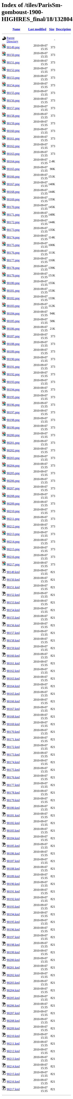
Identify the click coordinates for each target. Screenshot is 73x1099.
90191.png (13, 366)
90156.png (13, 100)
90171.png (13, 214)
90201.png (13, 442)
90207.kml (13, 1013)
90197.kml (13, 937)
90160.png (13, 131)
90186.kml (13, 853)
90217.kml (13, 1089)
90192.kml (13, 899)
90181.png (13, 290)
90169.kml (13, 724)
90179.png (13, 275)
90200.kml (13, 960)
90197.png (13, 412)
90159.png (13, 123)
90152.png (13, 70)
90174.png (13, 237)
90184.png (13, 313)
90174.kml (13, 762)
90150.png (13, 54)
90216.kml (13, 1081)
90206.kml (13, 1005)
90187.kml (13, 861)
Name (16, 29)
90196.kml (13, 929)
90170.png (13, 207)
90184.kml (13, 838)
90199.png (13, 427)
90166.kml (13, 701)
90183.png (13, 305)
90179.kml (13, 800)
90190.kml (13, 883)
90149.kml (13, 572)
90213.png (13, 534)
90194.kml (13, 914)
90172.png (13, 222)
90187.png (13, 336)
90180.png (13, 283)
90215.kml (13, 1074)
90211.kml (13, 1043)
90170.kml (13, 731)
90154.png (13, 85)
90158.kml (13, 640)
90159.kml (13, 648)
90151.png (13, 62)
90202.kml (13, 975)
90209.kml (13, 1028)
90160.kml (13, 655)
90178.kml (13, 792)
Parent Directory (12, 39)
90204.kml (13, 990)
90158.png (13, 115)
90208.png (13, 496)
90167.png (13, 184)
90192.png (13, 374)
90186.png (13, 328)
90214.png (13, 541)
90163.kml (13, 678)
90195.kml (13, 922)
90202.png (13, 450)
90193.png (13, 382)
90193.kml (13, 906)
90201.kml (13, 967)
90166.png (13, 176)
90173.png (13, 229)
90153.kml (13, 602)
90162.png (13, 146)
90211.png (13, 518)
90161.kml (13, 663)
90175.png (13, 245)
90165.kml (13, 693)
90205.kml (13, 998)
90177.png (13, 260)
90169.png (13, 199)
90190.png (13, 359)
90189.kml (13, 876)
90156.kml (13, 625)
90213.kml (13, 1058)
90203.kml (13, 982)
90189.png (13, 351)
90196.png (13, 404)
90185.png (13, 321)
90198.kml (13, 944)
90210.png (13, 511)
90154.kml (13, 610)
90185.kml (13, 845)
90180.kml (13, 807)
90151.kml (13, 587)
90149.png (13, 47)
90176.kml (13, 777)
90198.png (13, 420)
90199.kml (13, 952)
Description (63, 29)
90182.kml (13, 823)
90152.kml (13, 594)
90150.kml (13, 579)
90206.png (13, 480)
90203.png (13, 458)
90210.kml (13, 1036)
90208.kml (13, 1020)
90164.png (13, 161)
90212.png (13, 526)
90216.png (13, 556)
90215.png (13, 549)
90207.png (13, 488)
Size (51, 29)
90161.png (13, 138)
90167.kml (13, 709)
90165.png (13, 169)
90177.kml (13, 785)
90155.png (13, 92)
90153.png (13, 77)
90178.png (13, 267)
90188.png (13, 343)
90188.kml (13, 868)
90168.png (13, 191)
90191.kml (13, 891)
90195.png (13, 397)
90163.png (13, 153)
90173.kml (13, 754)
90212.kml (13, 1051)
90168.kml (13, 716)
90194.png (13, 389)
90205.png (13, 473)
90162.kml (13, 671)
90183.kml (13, 830)
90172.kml (13, 747)
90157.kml (13, 632)
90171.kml (13, 739)
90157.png (13, 108)
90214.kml (13, 1066)
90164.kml (13, 686)
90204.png (13, 465)
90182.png (13, 298)
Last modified (37, 29)
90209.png (13, 503)
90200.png (13, 435)
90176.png (13, 252)
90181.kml (13, 815)
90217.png (13, 564)
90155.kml (13, 617)
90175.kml (13, 769)
